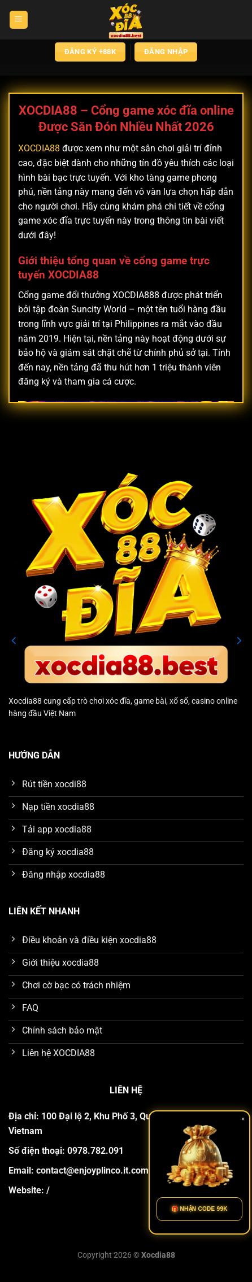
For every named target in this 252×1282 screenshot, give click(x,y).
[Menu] (19, 20)
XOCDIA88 (39, 148)
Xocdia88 (25, 700)
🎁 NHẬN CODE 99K (199, 1209)
